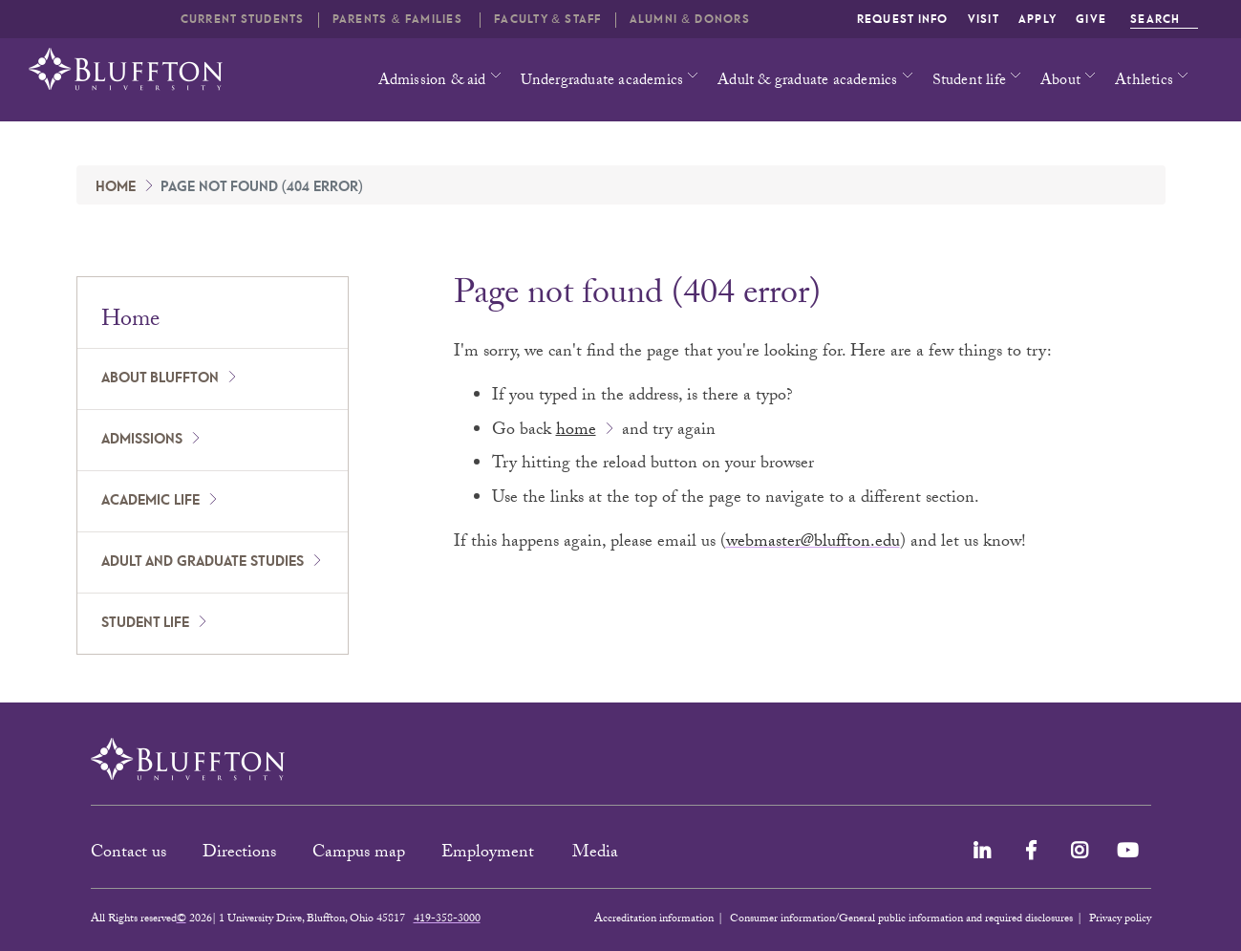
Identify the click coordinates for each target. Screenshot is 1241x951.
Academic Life (150, 500)
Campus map (358, 854)
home (576, 431)
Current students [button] (243, 19)
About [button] (1060, 82)
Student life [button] (969, 82)
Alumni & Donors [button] (690, 19)
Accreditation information (654, 919)
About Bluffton (160, 378)
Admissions (141, 439)
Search (1164, 19)
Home (116, 187)
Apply (1037, 19)
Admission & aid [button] (432, 82)
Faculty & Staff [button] (547, 19)
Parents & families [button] (399, 19)
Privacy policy (1120, 919)
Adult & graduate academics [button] (807, 82)
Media (597, 854)
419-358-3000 (447, 919)
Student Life (145, 623)
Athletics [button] (1144, 82)
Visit (983, 19)
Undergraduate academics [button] (602, 82)
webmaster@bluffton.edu (813, 543)
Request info (903, 19)
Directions (239, 854)
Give (1091, 19)
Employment (490, 854)
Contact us (128, 854)
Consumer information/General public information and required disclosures (901, 919)
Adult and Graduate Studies (202, 562)
